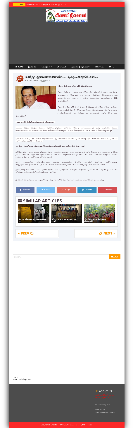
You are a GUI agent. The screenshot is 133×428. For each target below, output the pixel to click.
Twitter (46, 189)
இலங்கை (32, 66)
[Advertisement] (67, 44)
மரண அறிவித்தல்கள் (24, 72)
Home (19, 66)
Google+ (66, 189)
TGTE (111, 66)
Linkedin (87, 189)
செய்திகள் (47, 66)
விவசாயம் (99, 66)
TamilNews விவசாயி (69, 425)
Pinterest (108, 189)
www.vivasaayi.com (102, 405)
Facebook (25, 189)
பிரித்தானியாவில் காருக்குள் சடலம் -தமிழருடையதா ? (46, 4)
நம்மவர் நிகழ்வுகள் (80, 66)
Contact (61, 66)
